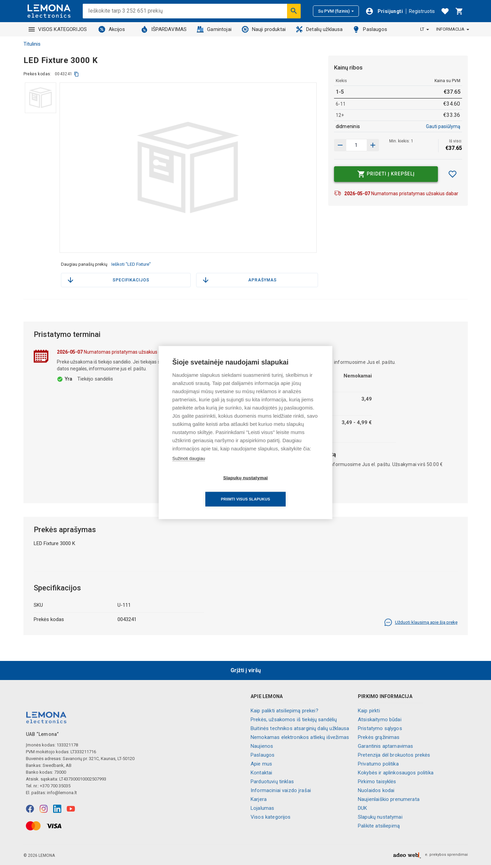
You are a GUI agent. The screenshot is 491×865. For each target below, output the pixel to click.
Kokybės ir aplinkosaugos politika (395, 773)
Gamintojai (214, 29)
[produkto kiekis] (356, 145)
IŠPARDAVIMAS (164, 29)
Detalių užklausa (319, 29)
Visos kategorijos (271, 817)
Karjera (259, 799)
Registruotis (422, 11)
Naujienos (262, 746)
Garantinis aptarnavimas (385, 746)
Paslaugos (370, 29)
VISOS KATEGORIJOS (58, 29)
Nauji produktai (264, 29)
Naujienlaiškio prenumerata (388, 799)
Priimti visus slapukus (284, 488)
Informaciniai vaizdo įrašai (281, 790)
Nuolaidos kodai (376, 790)
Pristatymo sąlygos (380, 728)
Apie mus (261, 764)
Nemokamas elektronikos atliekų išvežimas (300, 737)
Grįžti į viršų (246, 670)
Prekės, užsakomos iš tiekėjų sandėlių (294, 719)
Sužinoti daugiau (188, 469)
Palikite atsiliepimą (379, 826)
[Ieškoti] (294, 11)
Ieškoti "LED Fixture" (131, 264)
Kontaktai (261, 773)
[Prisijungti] (384, 11)
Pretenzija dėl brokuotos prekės (394, 755)
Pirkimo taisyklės (377, 781)
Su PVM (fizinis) (336, 11)
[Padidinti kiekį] (340, 145)
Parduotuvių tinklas (272, 781)
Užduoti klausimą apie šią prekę (421, 622)
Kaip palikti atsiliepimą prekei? (284, 711)
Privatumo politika (378, 764)
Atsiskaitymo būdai (379, 719)
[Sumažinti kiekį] (373, 145)
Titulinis (32, 44)
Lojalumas (262, 808)
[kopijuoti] (76, 74)
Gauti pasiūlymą (443, 126)
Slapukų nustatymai (380, 817)
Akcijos (111, 29)
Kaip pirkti (369, 711)
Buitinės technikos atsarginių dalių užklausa (300, 728)
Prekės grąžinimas (379, 737)
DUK (362, 808)
